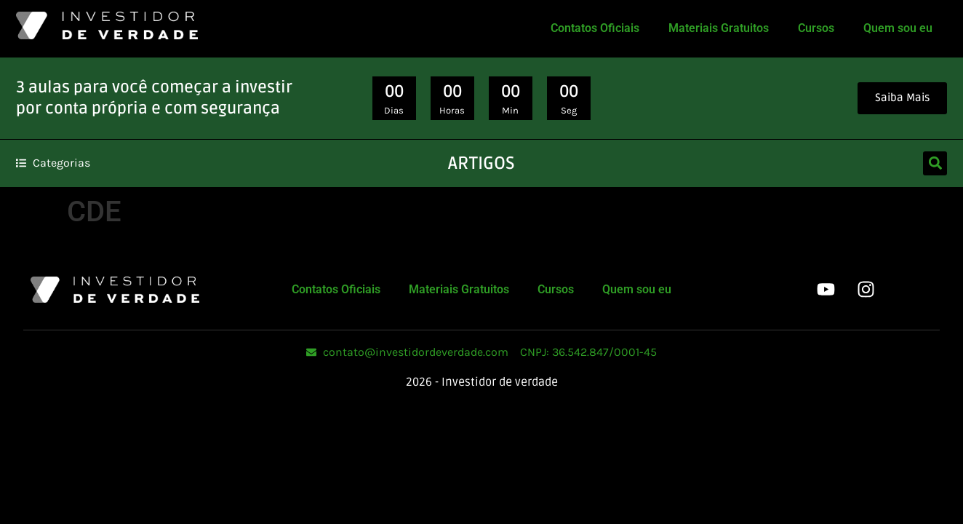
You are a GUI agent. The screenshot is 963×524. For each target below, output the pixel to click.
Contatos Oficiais (595, 28)
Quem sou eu (897, 28)
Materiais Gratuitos (718, 28)
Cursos (816, 28)
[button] (935, 163)
